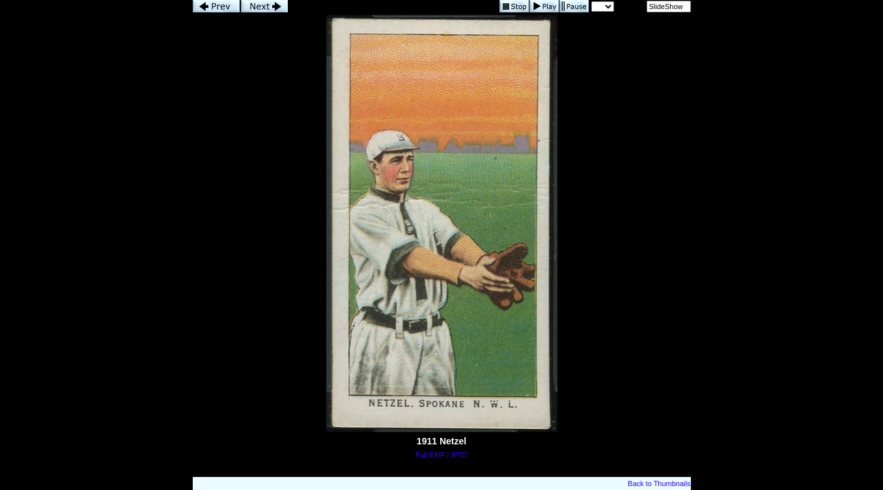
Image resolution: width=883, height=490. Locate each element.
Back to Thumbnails (659, 483)
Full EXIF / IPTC (441, 455)
